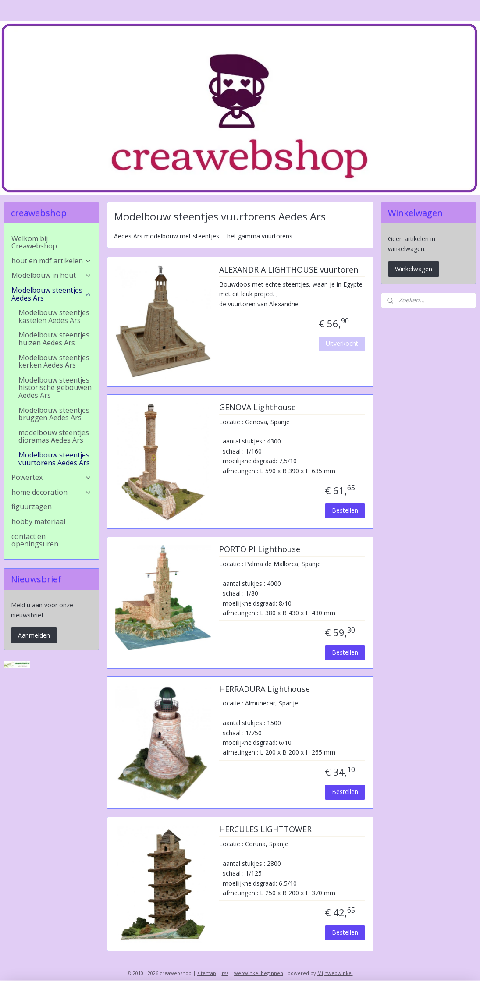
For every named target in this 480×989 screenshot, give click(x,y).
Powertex (51, 477)
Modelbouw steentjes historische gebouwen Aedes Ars (55, 387)
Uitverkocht (342, 343)
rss (225, 973)
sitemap (206, 973)
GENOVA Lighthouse (257, 407)
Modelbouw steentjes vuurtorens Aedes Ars (54, 459)
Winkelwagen (413, 269)
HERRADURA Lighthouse (264, 689)
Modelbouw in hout (51, 275)
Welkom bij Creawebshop (34, 242)
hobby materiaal (38, 521)
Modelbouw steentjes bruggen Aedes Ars (53, 414)
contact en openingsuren (34, 540)
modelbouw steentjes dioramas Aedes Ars (53, 436)
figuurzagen (31, 506)
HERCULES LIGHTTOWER (265, 830)
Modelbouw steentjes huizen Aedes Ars (53, 338)
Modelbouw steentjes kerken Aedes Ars (53, 361)
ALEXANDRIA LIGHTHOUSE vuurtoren (288, 270)
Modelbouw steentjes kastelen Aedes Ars (53, 316)
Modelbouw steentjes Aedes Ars (51, 294)
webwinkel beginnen (258, 973)
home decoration (51, 492)
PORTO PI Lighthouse (259, 550)
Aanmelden (34, 635)
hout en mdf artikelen (51, 261)
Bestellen (345, 510)
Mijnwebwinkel (335, 973)
